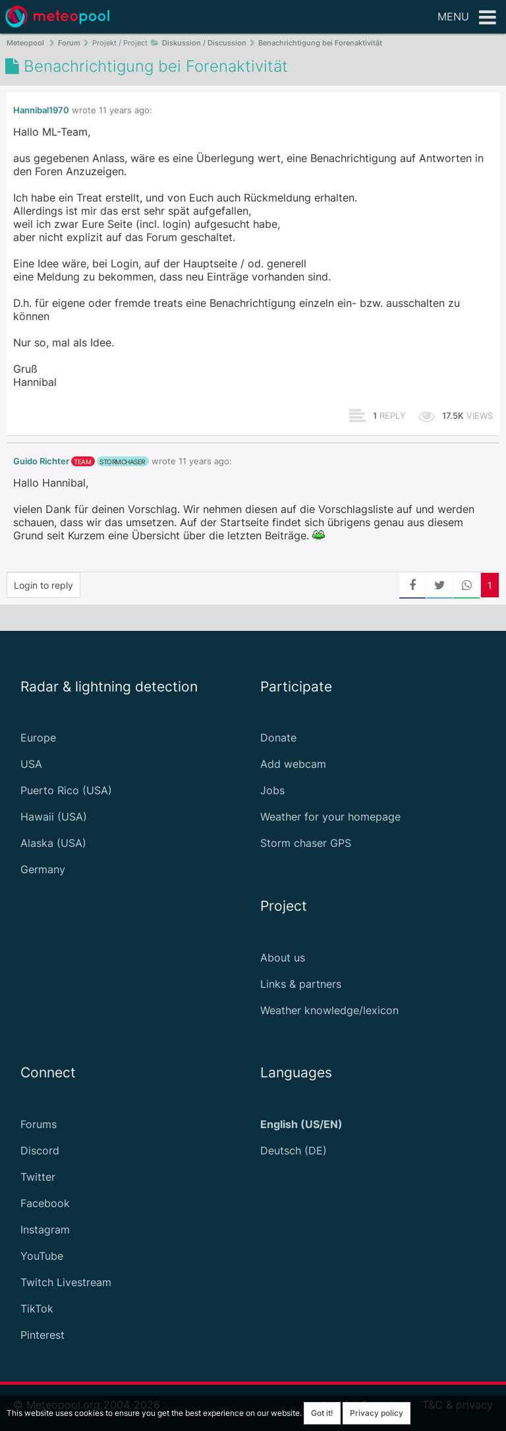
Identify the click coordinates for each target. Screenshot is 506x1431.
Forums (38, 1124)
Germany (42, 869)
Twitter (37, 1176)
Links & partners (300, 983)
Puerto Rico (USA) (66, 790)
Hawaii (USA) (53, 816)
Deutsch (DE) (293, 1150)
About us (282, 957)
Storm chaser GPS (305, 843)
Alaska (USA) (53, 843)
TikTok (36, 1308)
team (82, 462)
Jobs (272, 790)
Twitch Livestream (65, 1282)
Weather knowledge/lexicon (329, 1010)
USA (31, 763)
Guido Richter (41, 461)
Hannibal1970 (41, 110)
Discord (39, 1150)
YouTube (41, 1255)
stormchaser (122, 462)
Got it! (322, 1413)
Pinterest (42, 1334)
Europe (38, 737)
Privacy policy (376, 1413)
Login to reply (43, 585)
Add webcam (293, 763)
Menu (466, 18)
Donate (278, 737)
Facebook (45, 1203)
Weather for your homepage (330, 816)
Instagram (45, 1229)
